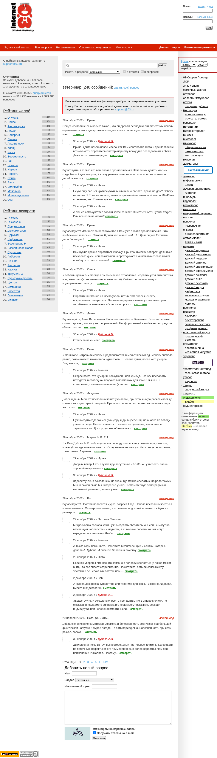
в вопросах (151, 71)
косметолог (190, 205)
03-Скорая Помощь (195, 77)
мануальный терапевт (197, 213)
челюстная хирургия (198, 352)
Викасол (13, 299)
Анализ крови (16, 126)
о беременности (195, 147)
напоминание (205, 16)
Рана (11, 182)
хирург (187, 385)
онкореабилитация (197, 233)
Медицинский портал (22, 17)
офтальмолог (192, 238)
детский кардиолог (197, 250)
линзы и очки (193, 242)
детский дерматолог (198, 254)
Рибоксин (14, 256)
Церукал (13, 235)
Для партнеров (169, 47)
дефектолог (192, 291)
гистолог (190, 192)
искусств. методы (196, 118)
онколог (188, 229)
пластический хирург (196, 332)
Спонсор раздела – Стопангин (198, 362)
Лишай (12, 130)
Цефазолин (15, 239)
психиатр (189, 311)
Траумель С (15, 273)
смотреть (116, 155)
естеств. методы (195, 114)
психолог (191, 316)
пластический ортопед (194, 338)
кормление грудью (197, 295)
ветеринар (190, 126)
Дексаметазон (17, 230)
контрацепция (194, 155)
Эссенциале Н (17, 243)
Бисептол (14, 291)
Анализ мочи (16, 143)
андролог (191, 381)
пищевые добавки (196, 106)
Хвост (11, 152)
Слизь (12, 178)
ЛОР (186, 81)
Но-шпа (12, 260)
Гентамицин (15, 295)
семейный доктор (194, 89)
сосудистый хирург (197, 389)
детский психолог (196, 275)
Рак (10, 160)
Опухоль (13, 117)
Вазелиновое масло (20, 247)
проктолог (189, 307)
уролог (187, 377)
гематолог (189, 139)
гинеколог (189, 143)
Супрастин (14, 252)
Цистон (12, 282)
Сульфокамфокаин (20, 278)
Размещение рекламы (199, 47)
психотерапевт (194, 320)
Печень (12, 139)
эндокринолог (192, 397)
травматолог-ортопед (197, 368)
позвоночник (193, 225)
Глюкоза (13, 165)
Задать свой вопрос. (17, 47)
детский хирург (194, 287)
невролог (189, 221)
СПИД (189, 184)
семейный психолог (197, 324)
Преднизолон (16, 226)
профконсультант (196, 328)
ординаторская (193, 405)
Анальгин (14, 265)
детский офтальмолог (199, 270)
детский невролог (196, 258)
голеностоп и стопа (197, 373)
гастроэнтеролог (194, 130)
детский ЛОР (193, 279)
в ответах (133, 71)
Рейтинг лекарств (19, 211)
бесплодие (190, 110)
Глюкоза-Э (14, 222)
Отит (11, 199)
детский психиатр (196, 283)
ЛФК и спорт (191, 85)
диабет (189, 401)
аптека (187, 102)
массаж (188, 217)
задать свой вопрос (126, 87)
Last (105, 662)
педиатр (188, 246)
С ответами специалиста (95, 47)
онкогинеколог (194, 151)
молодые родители (197, 299)
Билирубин (15, 186)
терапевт (189, 356)
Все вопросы (43, 47)
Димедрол (14, 286)
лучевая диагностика (197, 188)
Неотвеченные (65, 47)
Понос (12, 122)
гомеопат (189, 159)
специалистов (42, 93)
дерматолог (190, 163)
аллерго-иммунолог (196, 98)
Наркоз (12, 169)
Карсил (12, 269)
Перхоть (13, 173)
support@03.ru (12, 63)
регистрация (205, 6)
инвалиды (189, 197)
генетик (188, 135)
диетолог (189, 176)
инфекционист (192, 180)
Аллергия (14, 135)
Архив (184, 61)
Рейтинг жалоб (16, 111)
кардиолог (190, 201)
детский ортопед (195, 262)
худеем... (189, 393)
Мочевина (14, 191)
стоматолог (190, 343)
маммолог (189, 209)
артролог (189, 93)
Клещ (11, 147)
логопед (190, 303)
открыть (78, 134)
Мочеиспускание (18, 195)
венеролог (190, 122)
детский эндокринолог (199, 266)
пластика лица (194, 348)
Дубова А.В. (106, 141)
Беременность (17, 156)
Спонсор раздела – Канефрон (198, 170)
